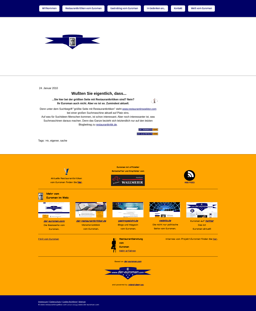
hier (80, 182)
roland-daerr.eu (135, 285)
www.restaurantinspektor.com (139, 109)
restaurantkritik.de (106, 124)
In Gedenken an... (156, 8)
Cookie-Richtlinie (69, 302)
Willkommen (49, 8)
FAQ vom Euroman (48, 239)
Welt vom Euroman (201, 8)
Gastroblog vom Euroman (124, 8)
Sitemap (82, 302)
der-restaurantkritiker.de (91, 221)
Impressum (43, 302)
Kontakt (178, 8)
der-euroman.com (132, 262)
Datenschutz (55, 302)
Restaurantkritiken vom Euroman (83, 8)
